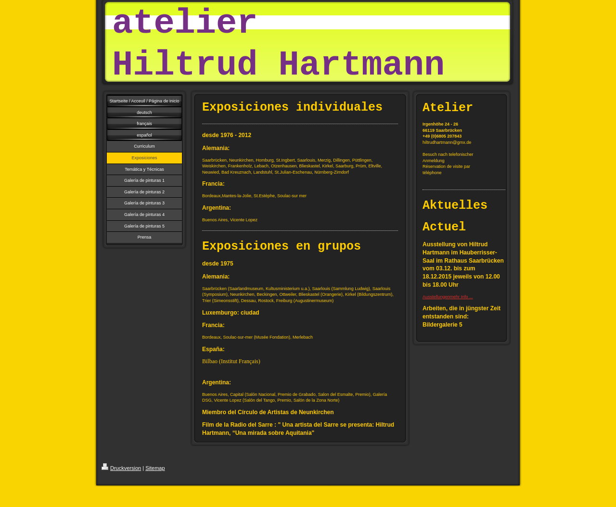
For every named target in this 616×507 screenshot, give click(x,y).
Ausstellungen (436, 296)
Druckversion (121, 468)
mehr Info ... (461, 296)
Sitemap (155, 468)
